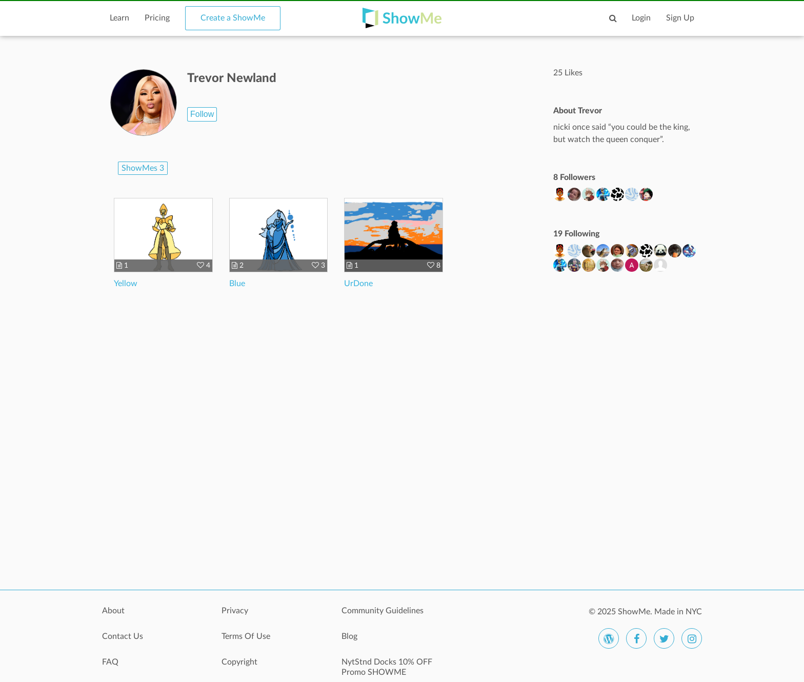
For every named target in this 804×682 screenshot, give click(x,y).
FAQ (110, 662)
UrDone (358, 283)
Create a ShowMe (232, 18)
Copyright (239, 662)
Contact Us (122, 636)
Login (641, 18)
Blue (237, 283)
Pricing (157, 18)
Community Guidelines (382, 611)
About (113, 611)
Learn (119, 18)
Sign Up (680, 18)
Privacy (235, 611)
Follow (202, 114)
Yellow (125, 283)
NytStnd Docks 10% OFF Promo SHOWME (386, 667)
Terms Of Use (246, 636)
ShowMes (143, 168)
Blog (349, 636)
